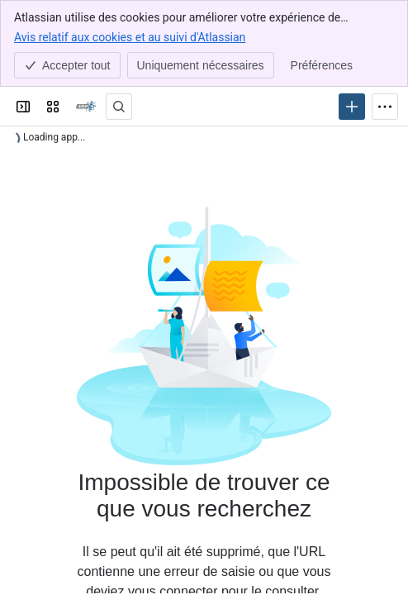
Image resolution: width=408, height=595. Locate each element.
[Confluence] (86, 106)
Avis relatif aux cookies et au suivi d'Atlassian (129, 36)
